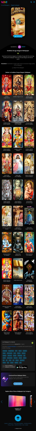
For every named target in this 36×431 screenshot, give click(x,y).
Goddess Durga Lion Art (7, 97)
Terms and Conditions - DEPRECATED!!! (22, 423)
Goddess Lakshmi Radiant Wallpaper (29, 150)
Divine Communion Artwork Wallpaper (29, 176)
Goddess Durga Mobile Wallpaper (6, 123)
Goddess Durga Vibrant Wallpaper (29, 97)
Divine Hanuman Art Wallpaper (18, 333)
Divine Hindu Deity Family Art (29, 307)
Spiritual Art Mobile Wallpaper (18, 228)
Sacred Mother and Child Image (29, 202)
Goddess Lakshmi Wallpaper (18, 150)
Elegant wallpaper (15, 5)
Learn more (18, 383)
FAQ (23, 425)
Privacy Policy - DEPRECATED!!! (14, 425)
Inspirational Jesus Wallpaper (29, 281)
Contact (6, 423)
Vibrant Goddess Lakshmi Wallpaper (7, 150)
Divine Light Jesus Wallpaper (18, 176)
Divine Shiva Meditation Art (18, 254)
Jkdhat (21, 46)
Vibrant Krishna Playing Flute (7, 333)
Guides (26, 425)
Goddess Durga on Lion (18, 96)
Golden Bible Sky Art (18, 280)
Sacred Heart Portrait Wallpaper (18, 307)
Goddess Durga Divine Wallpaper (18, 123)
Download (18, 36)
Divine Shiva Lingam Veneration (29, 228)
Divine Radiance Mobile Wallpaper (18, 202)
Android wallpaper (11, 346)
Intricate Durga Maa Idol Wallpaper (29, 123)
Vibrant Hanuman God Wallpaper (29, 254)
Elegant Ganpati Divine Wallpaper (6, 202)
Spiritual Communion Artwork (7, 228)
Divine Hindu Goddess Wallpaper (7, 176)
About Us (11, 423)
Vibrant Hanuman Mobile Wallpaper (6, 281)
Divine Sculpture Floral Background (29, 333)
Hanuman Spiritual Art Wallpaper (6, 254)
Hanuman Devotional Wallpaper (6, 307)
